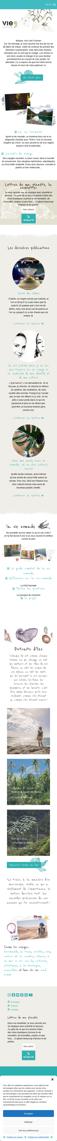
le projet (30, 598)
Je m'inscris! (28, 218)
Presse (14, 1006)
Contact (14, 1009)
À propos (15, 1002)
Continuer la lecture (26, 323)
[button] (52, 1079)
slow (48, 952)
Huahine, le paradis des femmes (27, 792)
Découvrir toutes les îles (24, 865)
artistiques (10, 966)
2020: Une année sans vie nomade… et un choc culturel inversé (29, 465)
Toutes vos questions (30, 588)
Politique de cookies (15, 1137)
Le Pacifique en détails (22, 842)
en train (25, 952)
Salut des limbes (28, 293)
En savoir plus (31, 77)
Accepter (28, 1113)
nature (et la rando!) (19, 956)
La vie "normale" (30, 132)
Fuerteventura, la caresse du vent (27, 741)
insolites (38, 952)
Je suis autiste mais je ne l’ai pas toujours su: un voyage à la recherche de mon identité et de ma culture (28, 372)
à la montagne (30, 966)
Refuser (28, 1122)
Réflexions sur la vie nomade (30, 578)
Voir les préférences (28, 1130)
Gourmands (11, 952)
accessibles (11, 970)
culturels (41, 961)
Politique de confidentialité (38, 1137)
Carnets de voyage (19, 153)
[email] (28, 209)
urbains (40, 956)
